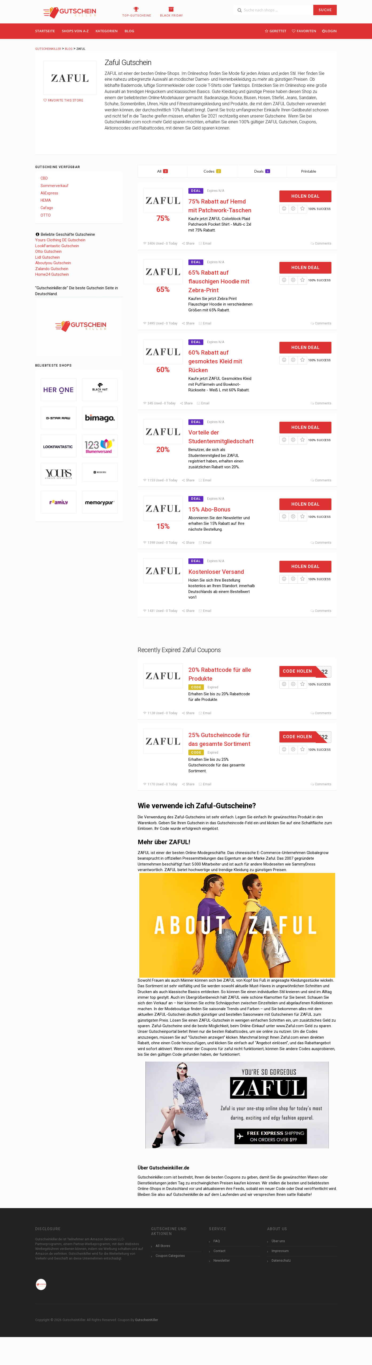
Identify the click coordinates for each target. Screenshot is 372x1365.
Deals (262, 171)
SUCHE (325, 10)
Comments (320, 243)
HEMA (46, 200)
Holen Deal (305, 196)
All (162, 171)
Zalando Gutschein (51, 268)
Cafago (47, 208)
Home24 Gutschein (52, 274)
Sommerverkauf (55, 186)
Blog (129, 31)
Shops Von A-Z (75, 31)
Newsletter (221, 1260)
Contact (219, 1251)
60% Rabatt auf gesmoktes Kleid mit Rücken (215, 361)
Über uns (278, 1241)
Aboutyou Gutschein (53, 263)
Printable (312, 171)
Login (329, 30)
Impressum (280, 1251)
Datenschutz (281, 1260)
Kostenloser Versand (216, 571)
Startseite (45, 31)
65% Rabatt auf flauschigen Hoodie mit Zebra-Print (218, 281)
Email (205, 243)
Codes (212, 171)
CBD (44, 178)
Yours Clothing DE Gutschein (60, 240)
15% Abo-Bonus (209, 509)
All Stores (163, 1246)
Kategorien (107, 31)
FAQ (216, 1241)
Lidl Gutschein (47, 257)
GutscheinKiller (146, 1320)
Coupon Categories (170, 1256)
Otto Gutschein (48, 251)
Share (188, 243)
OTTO (46, 215)
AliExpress (49, 193)
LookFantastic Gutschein (57, 245)
